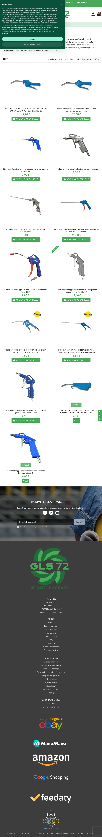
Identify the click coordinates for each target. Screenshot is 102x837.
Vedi (76, 420)
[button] (61, 792)
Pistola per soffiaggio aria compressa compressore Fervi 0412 (25, 290)
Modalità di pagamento (51, 665)
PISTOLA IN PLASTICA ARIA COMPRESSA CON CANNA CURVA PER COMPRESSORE (25, 109)
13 (97, 59)
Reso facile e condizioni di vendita (51, 672)
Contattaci (51, 633)
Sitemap (51, 693)
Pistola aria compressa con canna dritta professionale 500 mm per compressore (76, 230)
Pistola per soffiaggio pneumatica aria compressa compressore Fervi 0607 (76, 290)
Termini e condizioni (51, 689)
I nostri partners (51, 626)
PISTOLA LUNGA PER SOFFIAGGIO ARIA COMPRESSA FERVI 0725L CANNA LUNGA (76, 351)
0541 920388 (57, 612)
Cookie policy (51, 682)
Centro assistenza (51, 646)
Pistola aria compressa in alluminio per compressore (76, 169)
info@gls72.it (44, 612)
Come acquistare (51, 662)
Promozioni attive (51, 650)
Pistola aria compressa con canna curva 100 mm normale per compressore (76, 109)
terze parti (32, 802)
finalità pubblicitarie (26, 808)
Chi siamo (51, 622)
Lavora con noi (51, 636)
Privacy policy (51, 679)
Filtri (100, 416)
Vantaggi (51, 703)
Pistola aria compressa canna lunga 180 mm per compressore (25, 230)
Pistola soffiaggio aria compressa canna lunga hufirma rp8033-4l (25, 170)
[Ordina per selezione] (86, 59)
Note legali (51, 686)
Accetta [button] (32, 827)
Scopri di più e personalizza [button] (32, 832)
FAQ (51, 639)
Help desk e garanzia (51, 675)
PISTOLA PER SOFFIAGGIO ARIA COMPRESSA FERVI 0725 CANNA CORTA (25, 351)
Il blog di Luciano (51, 629)
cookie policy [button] (39, 800)
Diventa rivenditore (51, 707)
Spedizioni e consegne (51, 669)
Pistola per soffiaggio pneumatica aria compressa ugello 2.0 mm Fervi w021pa (25, 411)
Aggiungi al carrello (25, 119)
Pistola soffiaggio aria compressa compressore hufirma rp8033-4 (25, 471)
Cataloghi (51, 643)
